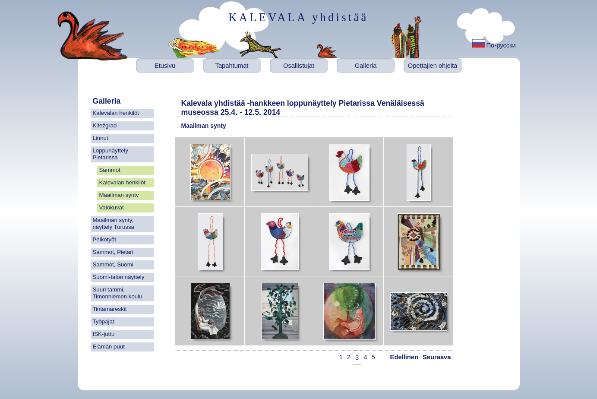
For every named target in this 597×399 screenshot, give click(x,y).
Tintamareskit (110, 309)
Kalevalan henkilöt (116, 113)
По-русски (501, 45)
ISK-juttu (104, 334)
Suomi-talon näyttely (119, 277)
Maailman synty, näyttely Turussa (113, 223)
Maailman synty (119, 195)
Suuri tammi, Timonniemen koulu (117, 293)
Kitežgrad (105, 125)
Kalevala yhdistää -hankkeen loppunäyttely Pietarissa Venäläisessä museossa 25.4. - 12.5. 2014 (302, 108)
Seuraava (437, 357)
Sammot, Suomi (113, 264)
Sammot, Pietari (113, 252)
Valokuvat (111, 207)
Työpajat (103, 321)
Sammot (109, 170)
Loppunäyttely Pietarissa (110, 154)
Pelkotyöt (104, 239)
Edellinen (404, 357)
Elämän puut (109, 346)
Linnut (100, 138)
